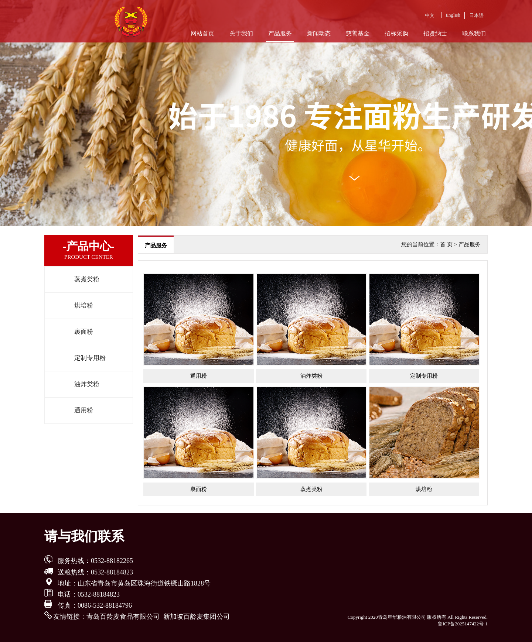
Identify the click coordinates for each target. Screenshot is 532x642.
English (453, 15)
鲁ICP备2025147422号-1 (463, 623)
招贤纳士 (435, 33)
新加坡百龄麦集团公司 (196, 616)
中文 (429, 15)
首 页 (446, 244)
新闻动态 (319, 33)
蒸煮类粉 (86, 279)
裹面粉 (83, 331)
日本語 (476, 15)
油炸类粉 (86, 384)
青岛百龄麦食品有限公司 (123, 616)
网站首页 (202, 33)
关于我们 (241, 33)
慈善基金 (357, 33)
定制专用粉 (90, 357)
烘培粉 (83, 305)
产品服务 (280, 33)
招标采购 (396, 33)
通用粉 (83, 410)
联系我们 (474, 33)
